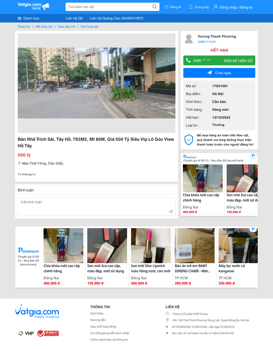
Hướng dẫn (98, 320)
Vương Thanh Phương (217, 35)
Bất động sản (44, 26)
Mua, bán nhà (66, 26)
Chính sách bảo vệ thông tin (109, 339)
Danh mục (28, 18)
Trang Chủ (24, 26)
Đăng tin (173, 7)
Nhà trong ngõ (89, 26)
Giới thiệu (96, 313)
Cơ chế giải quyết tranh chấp (109, 333)
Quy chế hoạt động (103, 326)
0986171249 (206, 41)
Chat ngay (219, 72)
